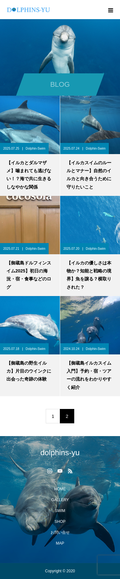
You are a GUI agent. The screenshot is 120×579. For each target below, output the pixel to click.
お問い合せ (60, 532)
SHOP (59, 521)
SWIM (60, 510)
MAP (60, 543)
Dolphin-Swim (35, 148)
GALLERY (60, 500)
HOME (60, 489)
